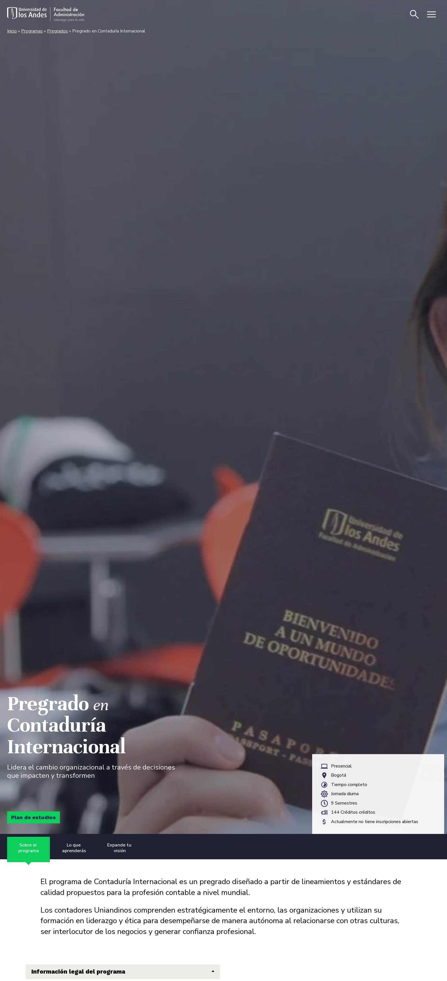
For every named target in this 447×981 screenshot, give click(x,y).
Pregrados (57, 31)
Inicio (12, 31)
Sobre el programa (28, 848)
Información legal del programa (78, 971)
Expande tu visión (120, 848)
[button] (123, 972)
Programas (32, 31)
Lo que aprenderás (74, 848)
